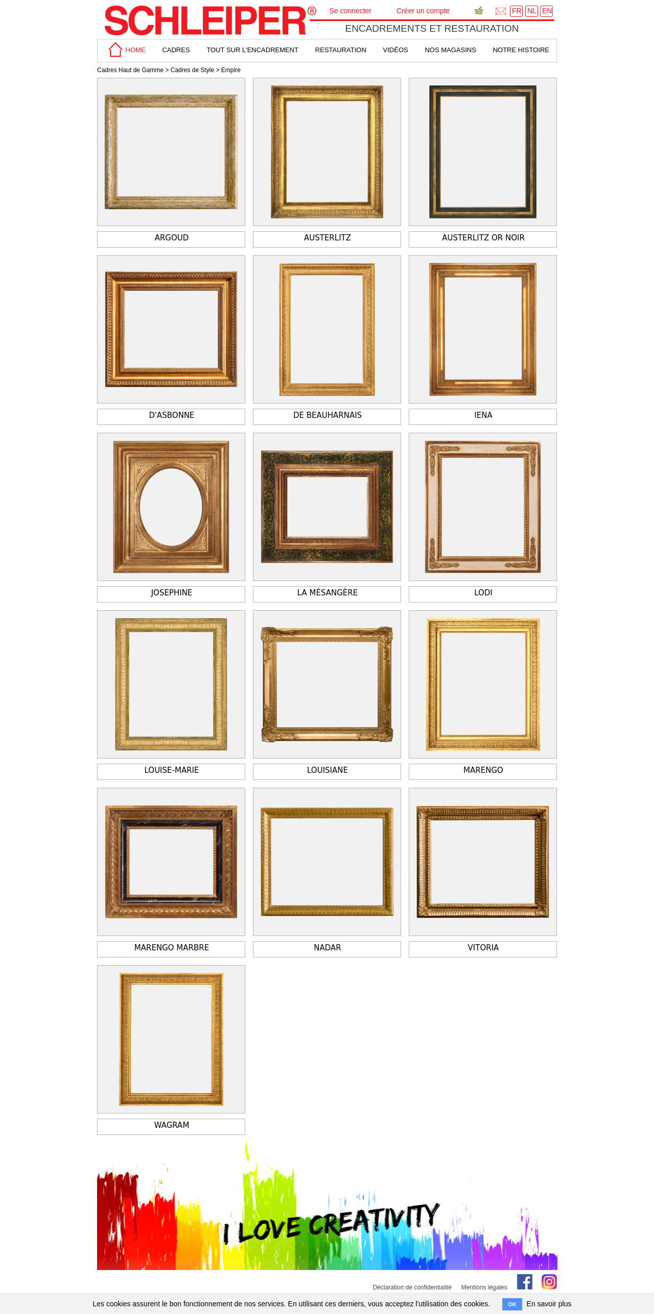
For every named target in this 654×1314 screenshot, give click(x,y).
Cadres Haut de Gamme (130, 70)
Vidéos (395, 50)
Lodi (483, 592)
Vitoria (483, 947)
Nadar (327, 947)
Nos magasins (450, 50)
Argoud (172, 237)
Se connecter (351, 11)
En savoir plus (549, 1304)
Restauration (340, 50)
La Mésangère (327, 592)
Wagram (172, 1125)
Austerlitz (327, 237)
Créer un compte (423, 11)
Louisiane (327, 770)
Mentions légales (484, 1287)
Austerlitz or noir (483, 237)
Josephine (172, 592)
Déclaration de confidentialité (412, 1287)
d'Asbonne (171, 415)
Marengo (483, 770)
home (125, 50)
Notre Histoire (521, 50)
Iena (483, 415)
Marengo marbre (171, 947)
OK (512, 1304)
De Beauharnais (327, 415)
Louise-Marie (172, 770)
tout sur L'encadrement (252, 50)
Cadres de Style (192, 70)
